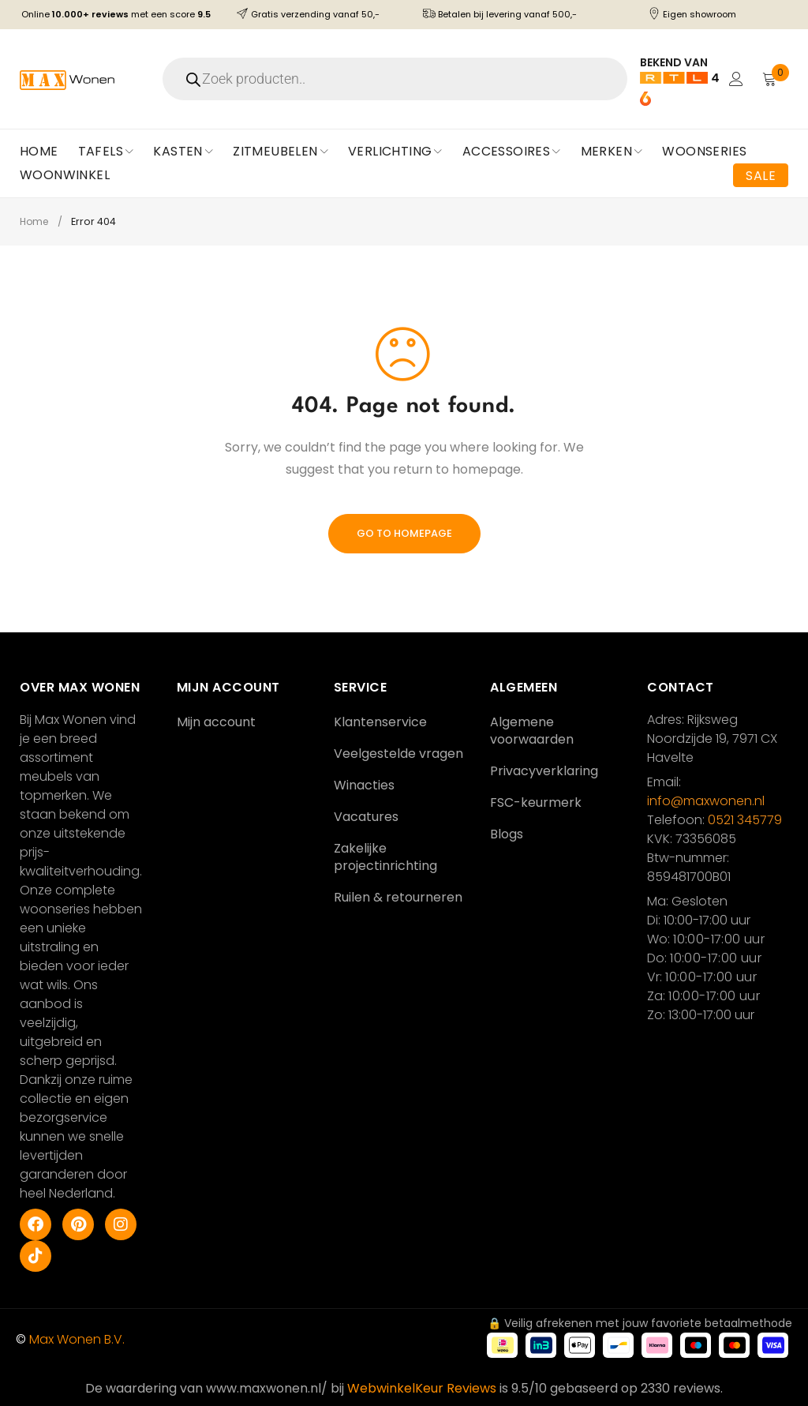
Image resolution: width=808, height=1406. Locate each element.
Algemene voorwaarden (532, 730)
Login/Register (734, 79)
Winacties (364, 785)
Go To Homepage (404, 533)
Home (35, 221)
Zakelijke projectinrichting (385, 857)
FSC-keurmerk (536, 802)
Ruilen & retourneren (398, 897)
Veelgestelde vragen (398, 753)
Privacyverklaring (544, 771)
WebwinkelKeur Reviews (421, 1388)
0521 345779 (745, 820)
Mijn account (216, 722)
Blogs (506, 834)
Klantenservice (380, 722)
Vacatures (366, 817)
